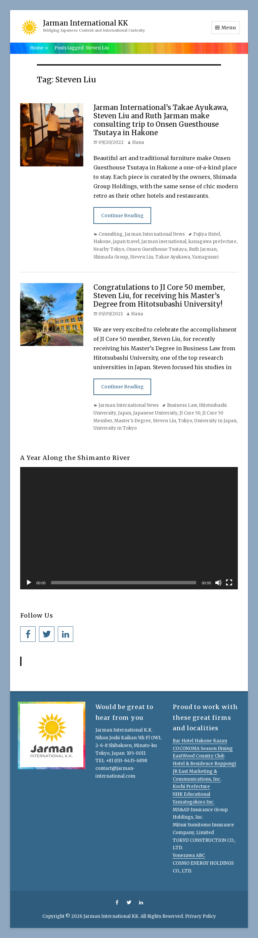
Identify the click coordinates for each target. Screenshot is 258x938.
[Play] (29, 582)
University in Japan (215, 421)
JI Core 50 (189, 413)
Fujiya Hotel (206, 234)
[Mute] (218, 582)
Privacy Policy (200, 916)
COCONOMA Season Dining (203, 748)
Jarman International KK (85, 23)
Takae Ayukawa (172, 257)
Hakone (102, 241)
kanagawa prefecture (212, 241)
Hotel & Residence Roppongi (204, 764)
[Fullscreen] (229, 582)
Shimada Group (110, 257)
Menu (228, 28)
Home (39, 48)
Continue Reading (122, 215)
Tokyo (185, 421)
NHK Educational (191, 794)
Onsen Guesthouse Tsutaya (156, 249)
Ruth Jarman (203, 249)
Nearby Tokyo (108, 249)
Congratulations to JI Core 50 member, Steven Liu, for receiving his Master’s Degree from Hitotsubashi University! (159, 295)
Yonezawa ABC (189, 855)
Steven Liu (141, 257)
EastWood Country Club (198, 756)
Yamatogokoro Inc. (193, 802)
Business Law (182, 405)
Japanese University (155, 413)
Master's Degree (132, 421)
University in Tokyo (115, 428)
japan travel (126, 241)
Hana (138, 142)
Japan (124, 413)
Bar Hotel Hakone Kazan (200, 741)
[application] (129, 528)
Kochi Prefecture (191, 786)
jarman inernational (163, 241)
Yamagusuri (205, 257)
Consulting (110, 234)
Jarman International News (155, 234)
